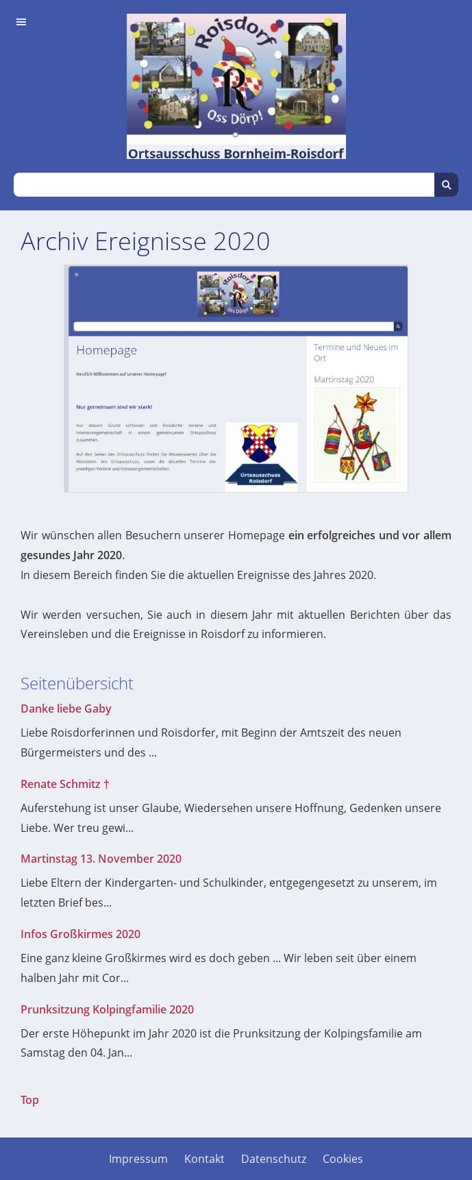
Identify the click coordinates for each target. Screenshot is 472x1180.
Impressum (138, 1158)
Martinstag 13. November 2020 (101, 858)
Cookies (343, 1158)
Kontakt (204, 1158)
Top (30, 1099)
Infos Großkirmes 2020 (80, 934)
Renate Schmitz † (65, 783)
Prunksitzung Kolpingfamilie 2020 (107, 1009)
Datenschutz (273, 1158)
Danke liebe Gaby (66, 708)
